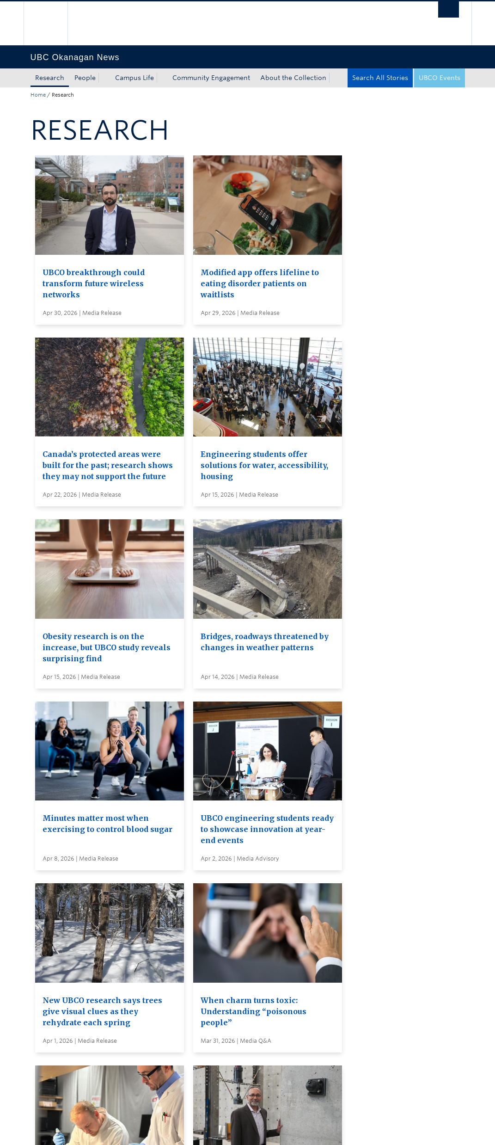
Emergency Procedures (67, 1129)
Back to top (53, 1043)
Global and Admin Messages (261, 962)
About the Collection (293, 77)
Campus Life (134, 77)
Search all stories (243, 911)
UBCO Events (439, 77)
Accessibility (227, 1129)
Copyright (182, 1129)
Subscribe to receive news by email (272, 928)
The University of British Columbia (52, 23)
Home (38, 95)
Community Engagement (211, 77)
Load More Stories (245, 848)
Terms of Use (135, 1129)
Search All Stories (380, 77)
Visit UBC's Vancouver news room (270, 945)
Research (49, 77)
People (85, 77)
